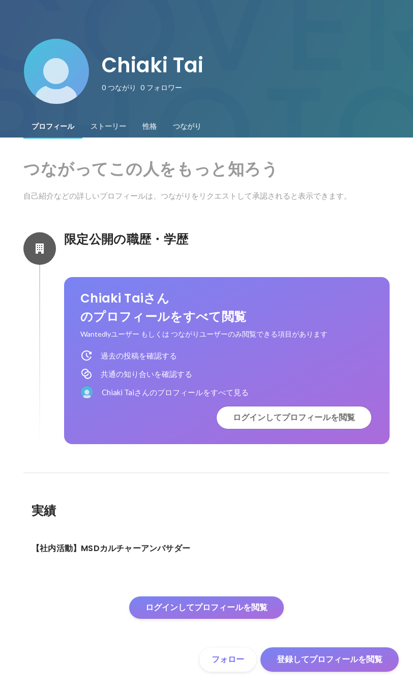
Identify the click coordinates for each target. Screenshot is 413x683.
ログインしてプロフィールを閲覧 (294, 417)
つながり (187, 126)
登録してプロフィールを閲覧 (329, 659)
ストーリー (108, 126)
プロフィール (53, 126)
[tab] (52, 126)
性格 (149, 126)
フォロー (228, 659)
